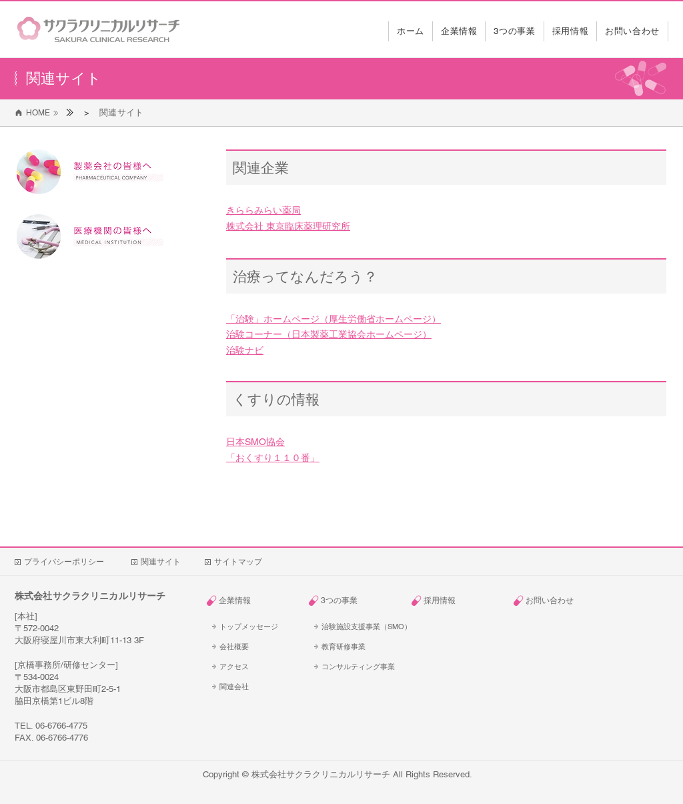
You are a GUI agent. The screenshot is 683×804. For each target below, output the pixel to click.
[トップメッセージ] (252, 627)
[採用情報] (462, 600)
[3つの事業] (359, 600)
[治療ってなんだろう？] (446, 276)
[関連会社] (252, 687)
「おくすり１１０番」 (272, 457)
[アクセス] (252, 667)
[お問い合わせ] (564, 600)
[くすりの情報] (446, 398)
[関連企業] (446, 167)
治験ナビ (244, 350)
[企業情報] (257, 600)
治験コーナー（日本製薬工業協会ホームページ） (329, 334)
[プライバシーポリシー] (70, 562)
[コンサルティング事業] (355, 667)
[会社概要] (252, 647)
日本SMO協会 (255, 441)
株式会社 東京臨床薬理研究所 (288, 226)
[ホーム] (69, 112)
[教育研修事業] (355, 647)
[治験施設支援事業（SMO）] (365, 627)
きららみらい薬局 (263, 210)
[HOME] (34, 113)
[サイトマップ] (238, 562)
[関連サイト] (121, 112)
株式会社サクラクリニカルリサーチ (320, 774)
